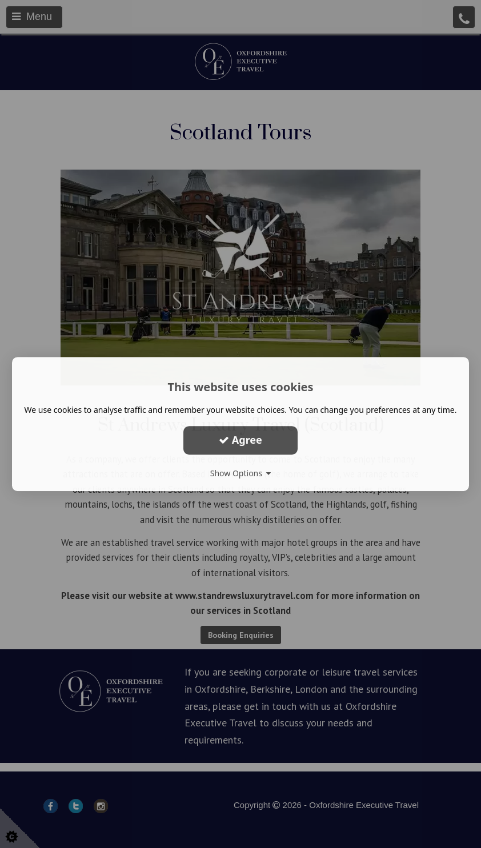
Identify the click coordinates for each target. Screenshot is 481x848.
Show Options (240, 473)
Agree (240, 440)
